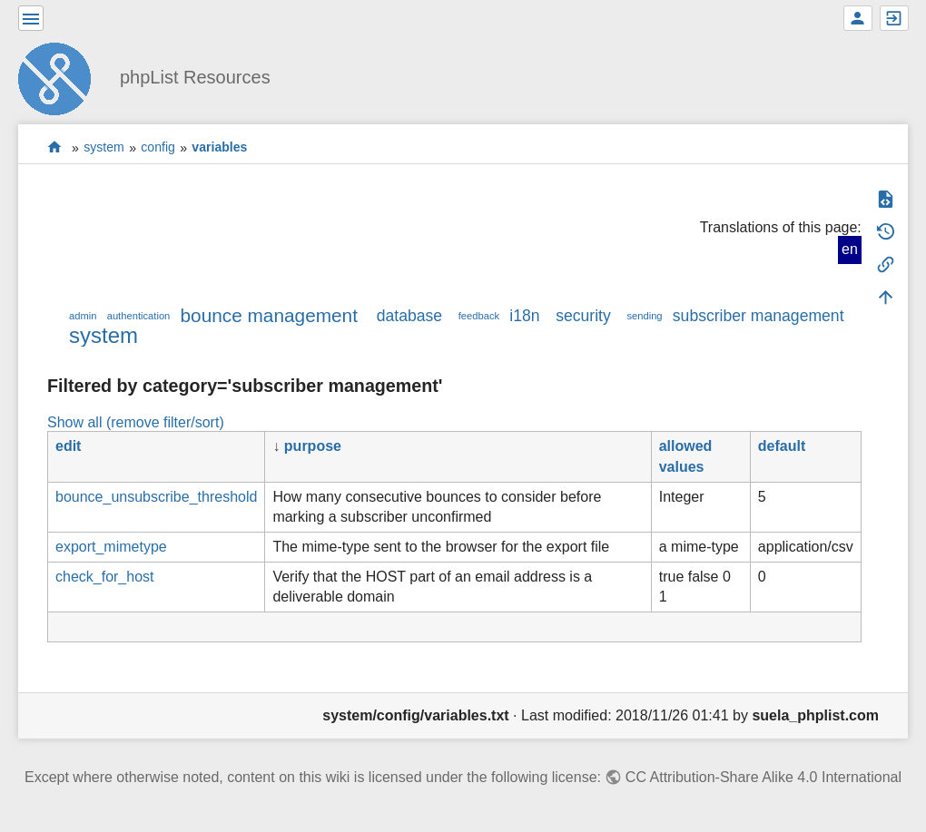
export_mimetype (111, 546)
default (781, 446)
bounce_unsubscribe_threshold (156, 496)
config (158, 148)
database (409, 316)
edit (68, 446)
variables (219, 148)
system (104, 148)
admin (82, 315)
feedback (478, 315)
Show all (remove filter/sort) (135, 422)
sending (644, 315)
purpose (312, 446)
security (583, 316)
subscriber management (758, 316)
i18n (524, 316)
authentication (139, 315)
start (55, 147)
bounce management (269, 315)
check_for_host (104, 576)
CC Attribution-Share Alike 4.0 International (763, 777)
